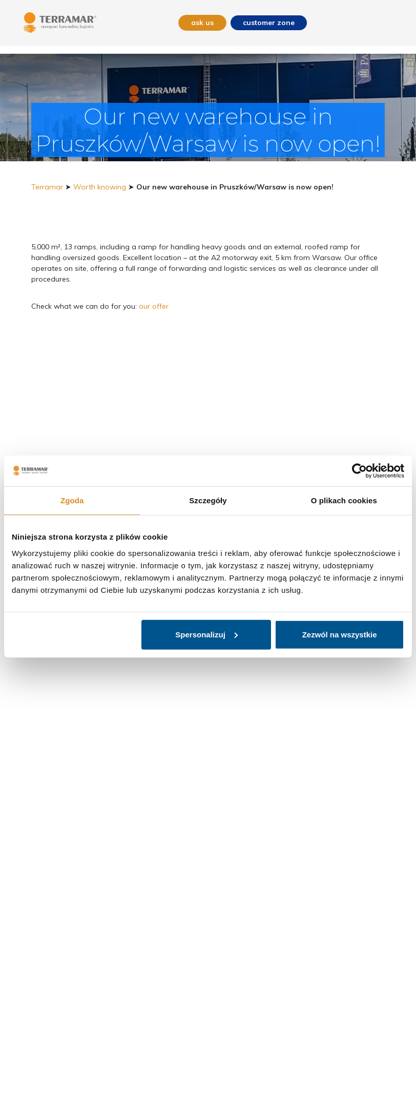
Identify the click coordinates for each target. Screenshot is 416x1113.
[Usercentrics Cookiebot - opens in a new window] (359, 471)
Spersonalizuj (206, 634)
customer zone (269, 22)
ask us (202, 22)
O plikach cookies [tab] (344, 500)
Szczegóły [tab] (207, 500)
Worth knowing (99, 186)
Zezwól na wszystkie (339, 634)
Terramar (47, 186)
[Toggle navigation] (386, 23)
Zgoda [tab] (72, 500)
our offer (154, 306)
